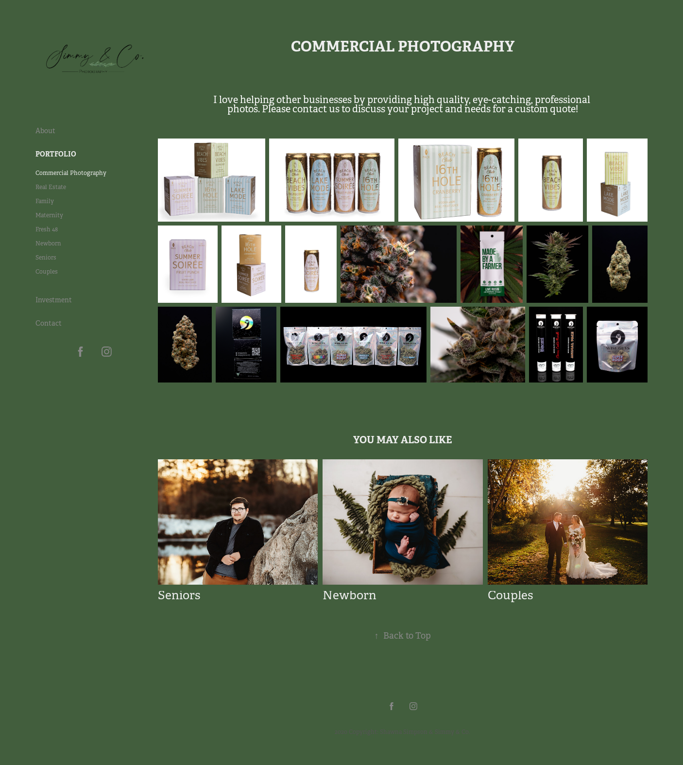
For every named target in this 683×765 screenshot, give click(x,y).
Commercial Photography (70, 173)
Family (44, 201)
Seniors (45, 257)
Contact (48, 323)
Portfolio (55, 154)
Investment (53, 300)
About (45, 130)
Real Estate (50, 187)
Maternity (49, 215)
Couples (46, 272)
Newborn (48, 243)
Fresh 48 (46, 229)
